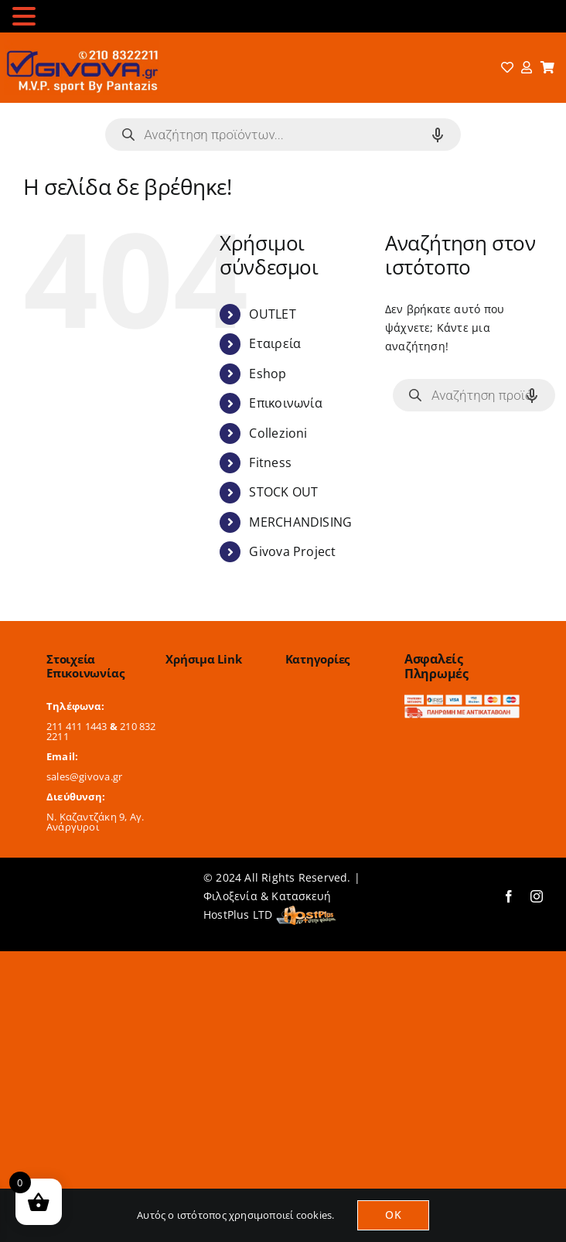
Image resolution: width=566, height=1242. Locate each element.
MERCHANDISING (300, 522)
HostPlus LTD (238, 914)
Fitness (270, 462)
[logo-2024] (81, 45)
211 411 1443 (76, 726)
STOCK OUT (283, 491)
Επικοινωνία (285, 402)
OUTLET (272, 313)
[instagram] (536, 896)
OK (393, 1214)
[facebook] (509, 896)
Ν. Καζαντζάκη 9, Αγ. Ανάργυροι (95, 822)
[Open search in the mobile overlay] (283, 135)
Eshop (267, 373)
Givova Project (292, 551)
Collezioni (278, 433)
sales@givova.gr (84, 776)
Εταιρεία (275, 343)
